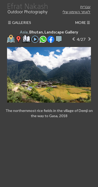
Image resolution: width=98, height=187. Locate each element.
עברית (85, 6)
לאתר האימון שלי (76, 11)
